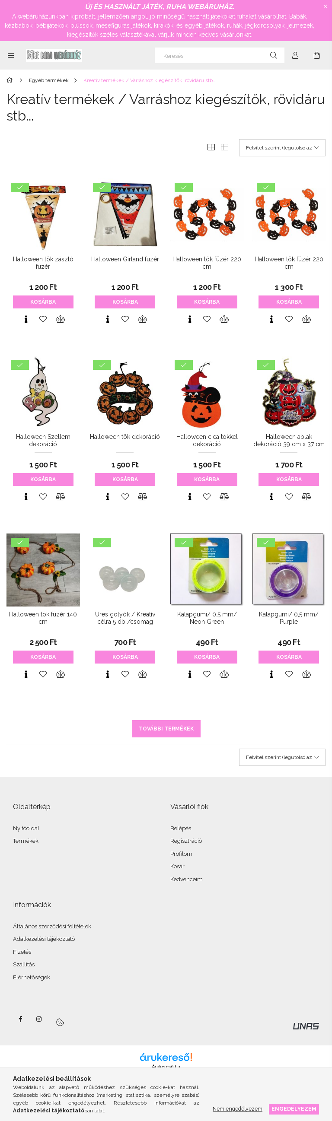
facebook (20, 1019)
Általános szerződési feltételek (52, 926)
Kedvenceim (186, 879)
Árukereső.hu (166, 1066)
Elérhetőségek (31, 977)
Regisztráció (186, 841)
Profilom (181, 854)
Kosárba (43, 302)
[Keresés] (219, 55)
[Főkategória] (11, 80)
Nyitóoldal (26, 828)
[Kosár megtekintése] (317, 55)
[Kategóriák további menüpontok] (11, 55)
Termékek (25, 841)
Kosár (177, 866)
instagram (39, 1019)
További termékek (166, 729)
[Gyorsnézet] (26, 319)
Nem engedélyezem (237, 1108)
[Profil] (295, 55)
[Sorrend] (282, 147)
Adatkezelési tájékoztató (44, 939)
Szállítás (24, 964)
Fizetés (22, 952)
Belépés (180, 828)
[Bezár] (325, 6)
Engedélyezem (293, 1108)
